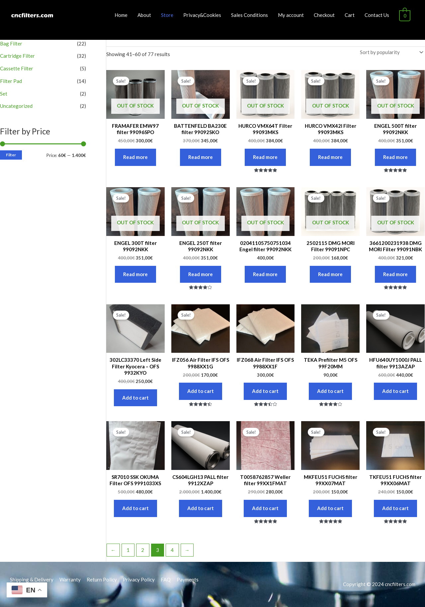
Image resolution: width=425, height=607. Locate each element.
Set (3, 94)
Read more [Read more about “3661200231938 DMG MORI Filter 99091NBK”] (395, 274)
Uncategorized (16, 106)
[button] (410, 9)
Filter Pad (11, 81)
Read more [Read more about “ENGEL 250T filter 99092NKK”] (200, 274)
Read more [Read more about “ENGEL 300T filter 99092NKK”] (135, 274)
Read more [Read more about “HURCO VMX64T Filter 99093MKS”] (265, 157)
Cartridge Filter (17, 56)
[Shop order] (390, 52)
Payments (188, 579)
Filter (11, 154)
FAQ (166, 579)
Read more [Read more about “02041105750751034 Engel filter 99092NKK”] (265, 274)
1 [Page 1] (128, 550)
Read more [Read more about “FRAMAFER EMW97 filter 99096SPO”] (135, 157)
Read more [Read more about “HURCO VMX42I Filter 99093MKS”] (330, 157)
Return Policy (102, 579)
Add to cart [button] (135, 398)
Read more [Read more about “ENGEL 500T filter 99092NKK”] (395, 157)
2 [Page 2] (142, 550)
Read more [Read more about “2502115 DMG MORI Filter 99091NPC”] (330, 274)
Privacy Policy (139, 579)
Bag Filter (11, 43)
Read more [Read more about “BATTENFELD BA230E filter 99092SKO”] (200, 157)
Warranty (70, 579)
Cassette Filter (16, 68)
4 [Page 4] (172, 550)
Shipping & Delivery (31, 579)
